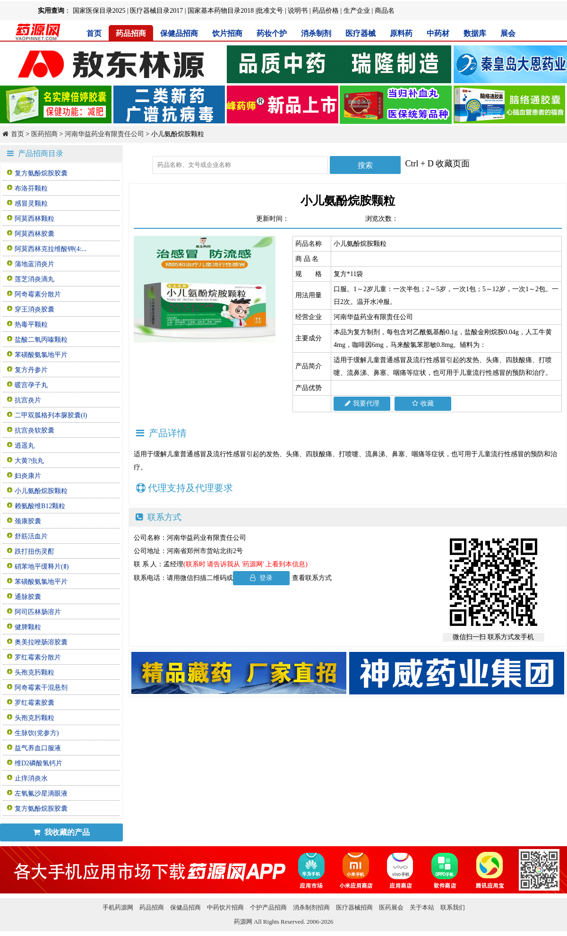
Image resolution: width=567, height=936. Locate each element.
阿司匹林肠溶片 (38, 611)
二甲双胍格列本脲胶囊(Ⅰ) (51, 415)
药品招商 (131, 33)
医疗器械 (360, 33)
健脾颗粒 (28, 627)
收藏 (423, 403)
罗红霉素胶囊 (34, 702)
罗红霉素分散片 (38, 657)
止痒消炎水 (31, 778)
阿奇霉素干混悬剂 (41, 687)
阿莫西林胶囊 (34, 233)
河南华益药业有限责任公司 (104, 134)
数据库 (475, 33)
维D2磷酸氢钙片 (38, 763)
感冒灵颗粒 (31, 203)
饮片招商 (227, 33)
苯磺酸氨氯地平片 (41, 354)
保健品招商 (179, 33)
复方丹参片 (31, 369)
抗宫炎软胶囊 (34, 430)
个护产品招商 (268, 907)
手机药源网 (118, 907)
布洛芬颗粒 (31, 188)
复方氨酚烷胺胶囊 (41, 173)
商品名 (385, 10)
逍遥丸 (24, 445)
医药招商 (44, 134)
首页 (94, 33)
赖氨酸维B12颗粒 (40, 506)
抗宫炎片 (28, 400)
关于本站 (422, 907)
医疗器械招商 (354, 907)
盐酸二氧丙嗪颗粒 (41, 339)
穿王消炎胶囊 (34, 309)
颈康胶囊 (28, 521)
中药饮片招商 (225, 907)
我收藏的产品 (61, 832)
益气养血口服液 (38, 748)
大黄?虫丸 (29, 460)
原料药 (401, 33)
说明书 (298, 10)
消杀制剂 (316, 33)
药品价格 (325, 10)
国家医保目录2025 (99, 10)
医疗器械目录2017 (156, 10)
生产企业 (357, 10)
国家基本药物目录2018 (221, 10)
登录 (261, 577)
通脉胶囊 (28, 596)
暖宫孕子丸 (31, 385)
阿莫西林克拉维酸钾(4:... (50, 248)
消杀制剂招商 (311, 907)
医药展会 (391, 907)
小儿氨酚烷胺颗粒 (41, 490)
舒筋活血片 (31, 536)
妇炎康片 (28, 475)
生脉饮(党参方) (37, 733)
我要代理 (362, 403)
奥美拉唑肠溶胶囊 (41, 642)
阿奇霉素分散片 (38, 294)
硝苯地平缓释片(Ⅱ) (42, 566)
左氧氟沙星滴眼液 (41, 793)
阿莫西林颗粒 (34, 218)
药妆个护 (272, 33)
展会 (507, 33)
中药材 (438, 33)
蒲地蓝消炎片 (34, 264)
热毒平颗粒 (31, 324)
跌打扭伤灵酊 (34, 551)
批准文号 (270, 10)
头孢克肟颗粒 (34, 672)
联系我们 (452, 907)
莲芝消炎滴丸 (34, 279)
